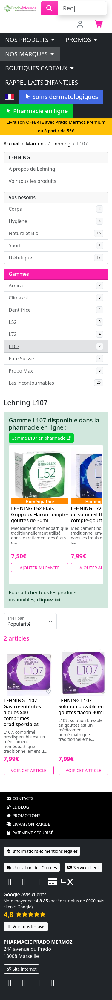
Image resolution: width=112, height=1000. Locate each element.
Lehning (61, 143)
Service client (83, 867)
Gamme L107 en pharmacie (41, 438)
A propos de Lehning (32, 169)
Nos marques (30, 54)
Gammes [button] (19, 274)
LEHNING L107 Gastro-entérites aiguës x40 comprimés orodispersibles (22, 712)
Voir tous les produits (32, 181)
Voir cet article (29, 770)
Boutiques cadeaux (40, 68)
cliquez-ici (48, 599)
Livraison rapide (28, 824)
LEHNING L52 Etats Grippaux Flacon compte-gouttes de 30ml (39, 514)
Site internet (21, 969)
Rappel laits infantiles (41, 82)
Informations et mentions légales (42, 851)
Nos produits (30, 40)
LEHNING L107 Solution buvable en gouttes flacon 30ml (81, 706)
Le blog (17, 807)
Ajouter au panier (40, 567)
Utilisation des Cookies (31, 867)
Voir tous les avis (25, 926)
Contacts (19, 798)
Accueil (11, 143)
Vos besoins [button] (22, 197)
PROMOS (82, 40)
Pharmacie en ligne (36, 111)
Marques (36, 143)
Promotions (23, 815)
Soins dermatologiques (61, 97)
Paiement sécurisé (29, 833)
